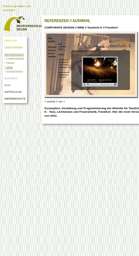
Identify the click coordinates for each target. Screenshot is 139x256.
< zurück (50, 101)
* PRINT (9, 63)
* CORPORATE (14, 58)
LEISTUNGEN (13, 47)
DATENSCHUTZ (15, 98)
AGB (7, 85)
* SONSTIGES (13, 71)
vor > (61, 101)
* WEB (8, 67)
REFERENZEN (14, 54)
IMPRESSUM (12, 92)
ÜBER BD (10, 40)
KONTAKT (10, 78)
